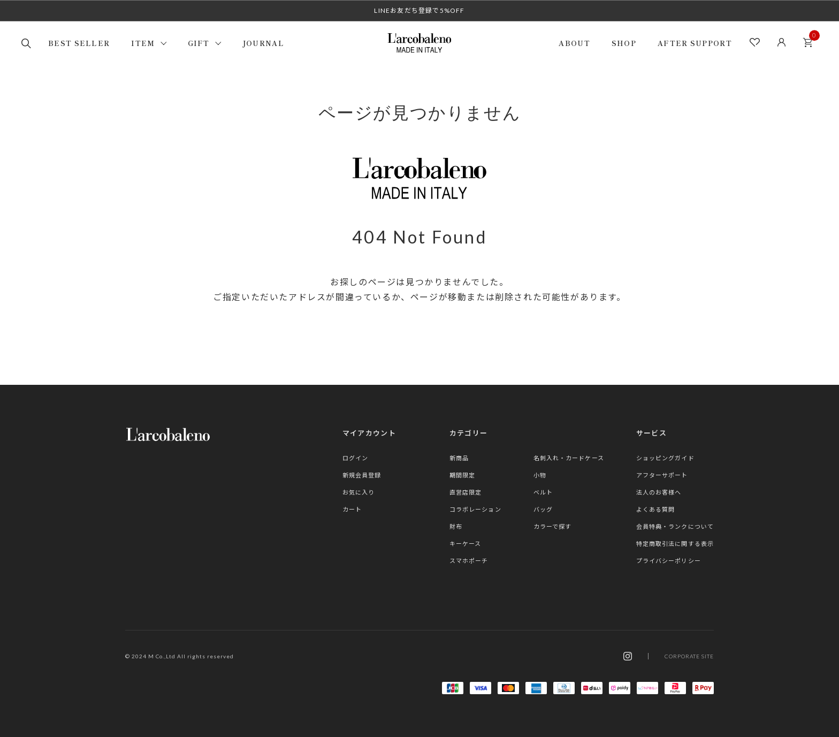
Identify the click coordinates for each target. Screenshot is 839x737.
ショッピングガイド (665, 457)
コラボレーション (475, 509)
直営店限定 (465, 492)
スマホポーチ (469, 560)
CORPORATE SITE (689, 656)
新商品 (459, 457)
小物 (539, 475)
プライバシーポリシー (668, 560)
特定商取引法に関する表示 (675, 543)
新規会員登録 (362, 475)
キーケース (465, 543)
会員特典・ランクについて (675, 526)
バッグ (543, 509)
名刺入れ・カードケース (568, 457)
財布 (455, 526)
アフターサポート (662, 475)
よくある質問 (655, 509)
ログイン (355, 457)
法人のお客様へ (659, 492)
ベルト (543, 492)
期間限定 (462, 475)
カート (810, 39)
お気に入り (358, 492)
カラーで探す (552, 526)
